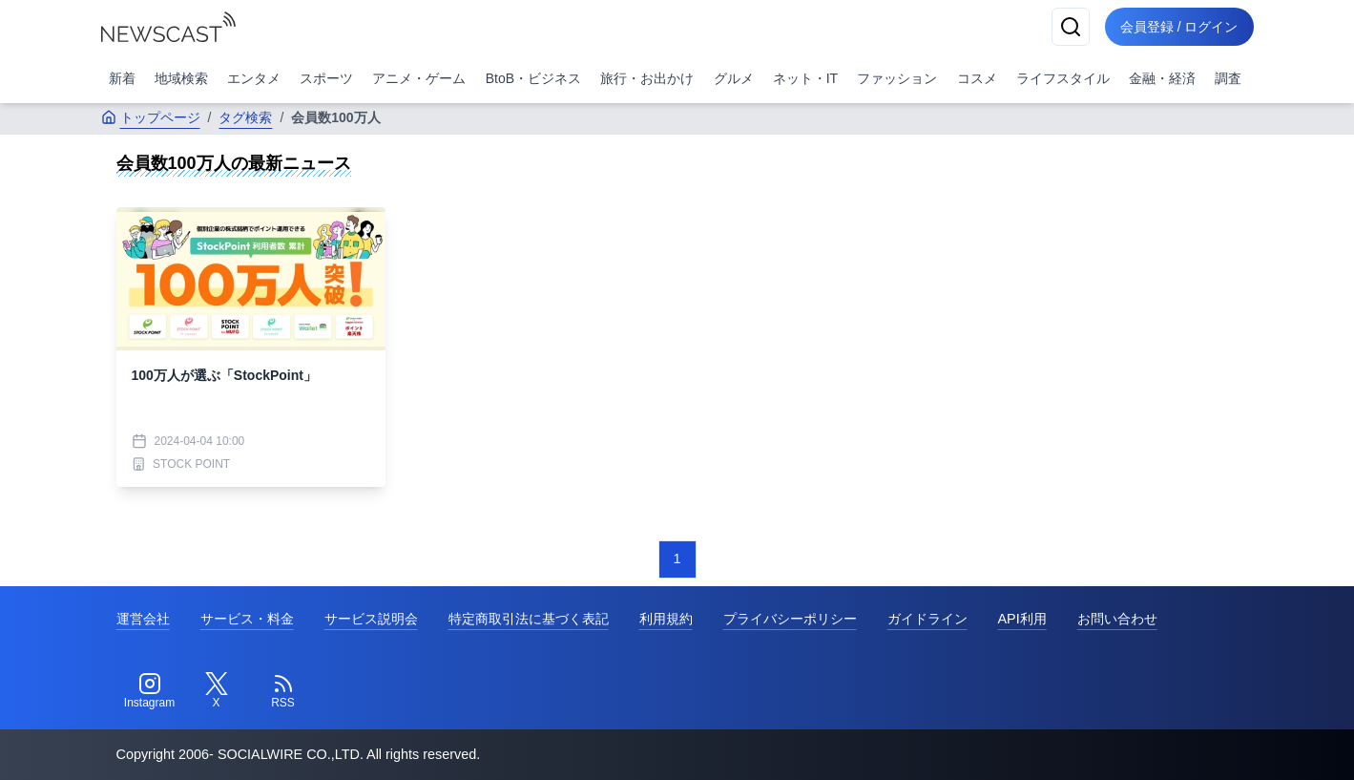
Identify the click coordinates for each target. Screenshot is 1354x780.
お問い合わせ (1117, 618)
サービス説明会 (371, 618)
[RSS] (283, 691)
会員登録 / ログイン (1179, 26)
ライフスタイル (1063, 78)
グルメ (734, 78)
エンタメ (254, 78)
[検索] (1071, 27)
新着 (122, 78)
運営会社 (143, 618)
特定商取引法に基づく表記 (528, 618)
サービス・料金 (247, 618)
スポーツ (326, 78)
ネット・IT (805, 78)
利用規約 (666, 618)
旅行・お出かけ (647, 78)
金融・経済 (1162, 78)
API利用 (1022, 618)
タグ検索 (245, 117)
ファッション (897, 78)
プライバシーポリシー (790, 618)
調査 (1228, 78)
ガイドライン (927, 618)
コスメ (977, 78)
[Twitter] (216, 691)
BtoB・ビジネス (533, 78)
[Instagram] (149, 691)
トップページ (150, 117)
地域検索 (181, 78)
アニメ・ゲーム (419, 78)
